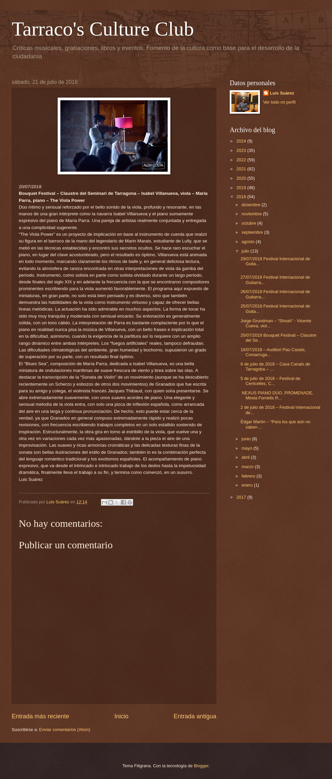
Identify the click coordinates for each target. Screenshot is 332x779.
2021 (241, 168)
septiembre (252, 232)
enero (247, 485)
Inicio (121, 716)
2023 (241, 150)
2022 (241, 159)
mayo (247, 448)
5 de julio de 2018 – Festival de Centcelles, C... (270, 381)
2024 (241, 141)
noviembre (252, 213)
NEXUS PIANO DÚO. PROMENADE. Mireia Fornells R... (276, 395)
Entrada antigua (195, 716)
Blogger (201, 765)
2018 (241, 196)
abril (246, 457)
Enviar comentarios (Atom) (64, 729)
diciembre (251, 204)
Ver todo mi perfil (279, 102)
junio (246, 438)
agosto (248, 241)
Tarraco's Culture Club (103, 29)
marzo (248, 466)
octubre (249, 223)
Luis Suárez (282, 93)
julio (245, 251)
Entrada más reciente (40, 716)
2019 (241, 187)
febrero (248, 476)
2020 (241, 178)
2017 (241, 497)
